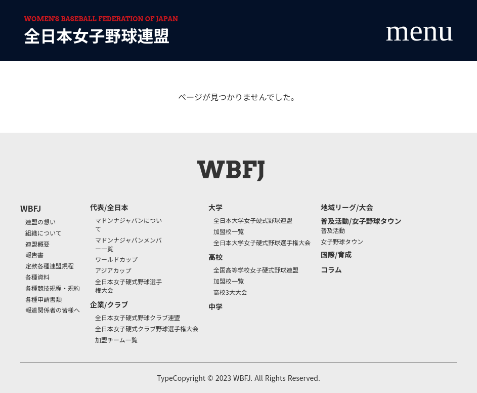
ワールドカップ (116, 259)
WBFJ (30, 208)
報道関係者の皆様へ (52, 310)
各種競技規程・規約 (52, 288)
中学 (215, 306)
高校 (215, 257)
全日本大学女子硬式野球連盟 (252, 220)
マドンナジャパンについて (128, 224)
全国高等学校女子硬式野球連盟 (255, 270)
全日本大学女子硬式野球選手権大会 (262, 243)
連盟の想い (40, 222)
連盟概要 (37, 244)
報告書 (34, 255)
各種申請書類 (43, 299)
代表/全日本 (109, 207)
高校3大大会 (230, 292)
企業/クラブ (109, 304)
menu (419, 30)
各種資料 (37, 277)
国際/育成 (336, 254)
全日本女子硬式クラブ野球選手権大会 (146, 329)
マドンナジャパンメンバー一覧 (128, 244)
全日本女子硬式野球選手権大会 (128, 286)
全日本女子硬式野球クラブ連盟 (137, 317)
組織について (43, 233)
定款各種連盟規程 (49, 266)
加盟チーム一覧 (116, 340)
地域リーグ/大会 (347, 207)
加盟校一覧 (228, 231)
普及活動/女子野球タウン (361, 221)
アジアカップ (113, 270)
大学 (215, 207)
